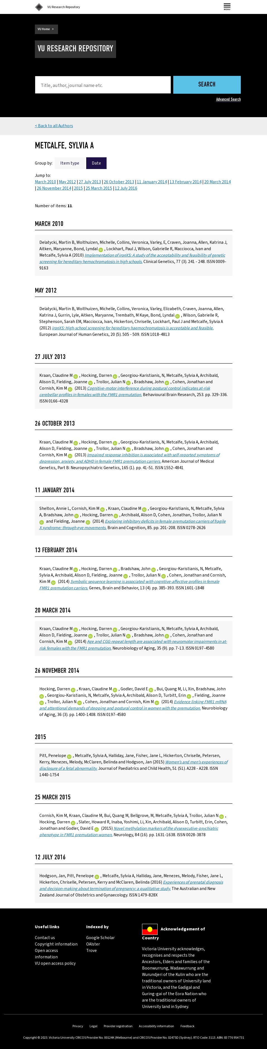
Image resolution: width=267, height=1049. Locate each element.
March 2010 (45, 182)
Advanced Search (228, 99)
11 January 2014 (152, 182)
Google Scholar (100, 938)
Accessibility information (156, 1026)
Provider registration (118, 1026)
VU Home (44, 29)
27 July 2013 (90, 182)
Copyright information (56, 944)
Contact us (45, 938)
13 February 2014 (185, 182)
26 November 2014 (54, 188)
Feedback (187, 1026)
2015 (78, 188)
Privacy (78, 1026)
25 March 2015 (99, 188)
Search (207, 85)
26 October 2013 (119, 182)
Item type (69, 163)
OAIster (93, 944)
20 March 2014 (217, 182)
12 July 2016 (126, 188)
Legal (93, 1026)
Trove (91, 950)
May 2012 (67, 182)
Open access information (46, 953)
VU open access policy (55, 963)
